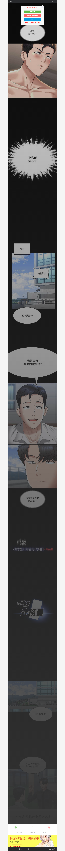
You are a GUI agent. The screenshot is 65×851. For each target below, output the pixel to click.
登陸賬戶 (32, 19)
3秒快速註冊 (32, 11)
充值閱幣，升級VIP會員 (32, 15)
